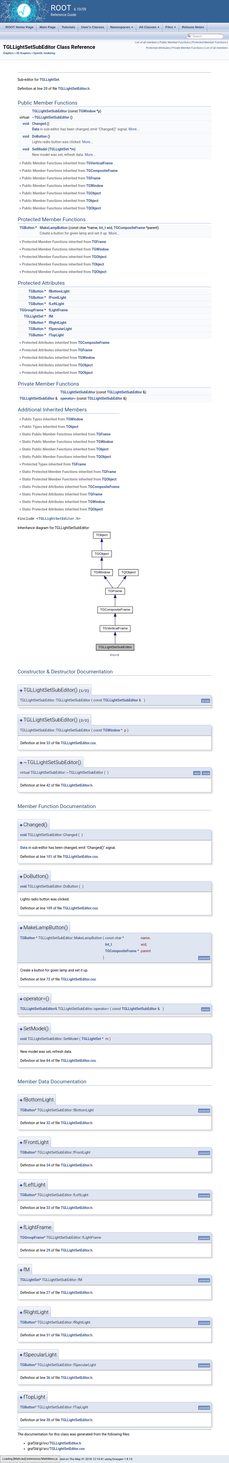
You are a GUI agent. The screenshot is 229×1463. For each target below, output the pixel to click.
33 (48, 743)
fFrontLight (57, 298)
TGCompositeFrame (102, 171)
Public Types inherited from (51, 419)
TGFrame (93, 178)
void (26, 124)
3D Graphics (23, 53)
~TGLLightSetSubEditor (50, 117)
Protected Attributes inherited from (64, 343)
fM (51, 316)
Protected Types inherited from (52, 464)
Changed (39, 124)
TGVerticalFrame (99, 163)
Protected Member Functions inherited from (62, 242)
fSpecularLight (60, 329)
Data (35, 129)
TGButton (27, 228)
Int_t (102, 228)
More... (134, 129)
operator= (68, 398)
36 (48, 1378)
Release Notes (193, 27)
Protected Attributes (158, 48)
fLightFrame (58, 310)
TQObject (93, 208)
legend (114, 654)
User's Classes (92, 27)
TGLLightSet (49, 80)
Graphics (8, 53)
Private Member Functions (187, 48)
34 (48, 1165)
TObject (92, 201)
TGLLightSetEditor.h (74, 89)
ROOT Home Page (20, 27)
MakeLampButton (54, 228)
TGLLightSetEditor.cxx (78, 743)
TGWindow (87, 111)
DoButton (39, 136)
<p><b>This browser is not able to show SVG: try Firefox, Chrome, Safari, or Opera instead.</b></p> (115, 591)
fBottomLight (59, 291)
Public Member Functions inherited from (66, 163)
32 (48, 1123)
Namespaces (122, 28)
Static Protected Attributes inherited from (69, 487)
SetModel (39, 149)
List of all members (146, 42)
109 (49, 908)
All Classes (149, 28)
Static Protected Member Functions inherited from (67, 472)
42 (48, 785)
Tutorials (68, 27)
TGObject (93, 193)
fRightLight (57, 323)
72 (48, 979)
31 (48, 1335)
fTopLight (56, 335)
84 (48, 1061)
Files (171, 28)
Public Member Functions (175, 42)
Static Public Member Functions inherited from (65, 434)
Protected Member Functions (209, 42)
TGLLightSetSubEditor (49, 111)
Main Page (48, 27)
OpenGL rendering (44, 53)
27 (48, 1293)
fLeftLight (56, 304)
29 (48, 1250)
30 (48, 1420)
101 (49, 857)
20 (46, 89)
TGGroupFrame (32, 310)
